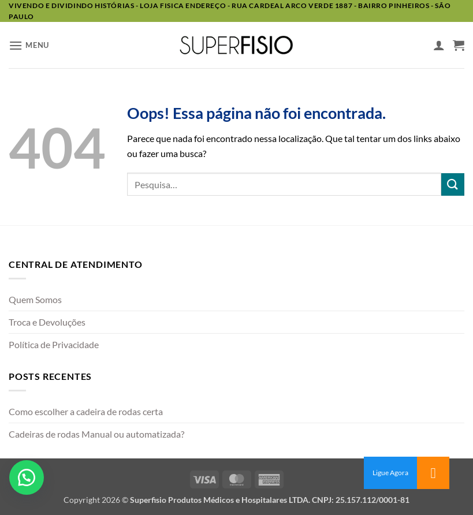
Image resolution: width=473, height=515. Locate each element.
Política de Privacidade (54, 344)
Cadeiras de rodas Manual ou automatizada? (96, 433)
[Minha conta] (439, 45)
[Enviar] (452, 184)
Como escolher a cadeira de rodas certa (86, 411)
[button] (29, 45)
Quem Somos (35, 299)
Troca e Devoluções (47, 321)
